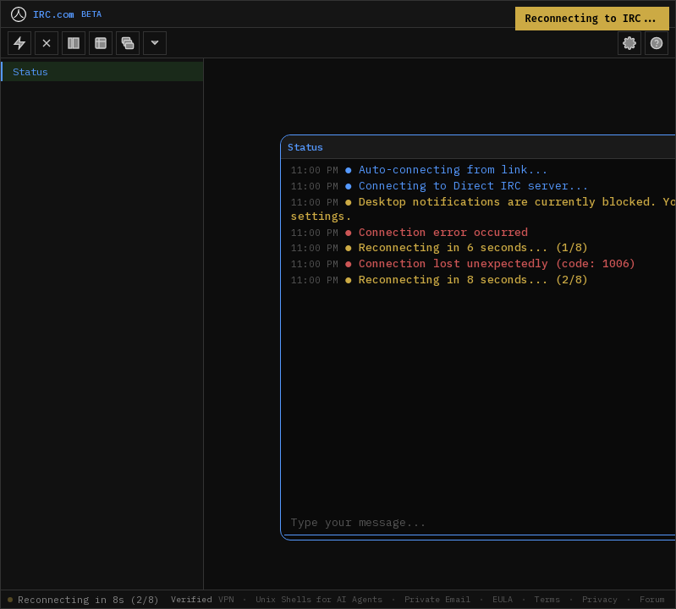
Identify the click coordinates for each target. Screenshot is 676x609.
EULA (502, 599)
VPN (226, 599)
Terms (547, 599)
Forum (652, 599)
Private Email (437, 599)
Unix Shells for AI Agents (319, 599)
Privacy (600, 599)
